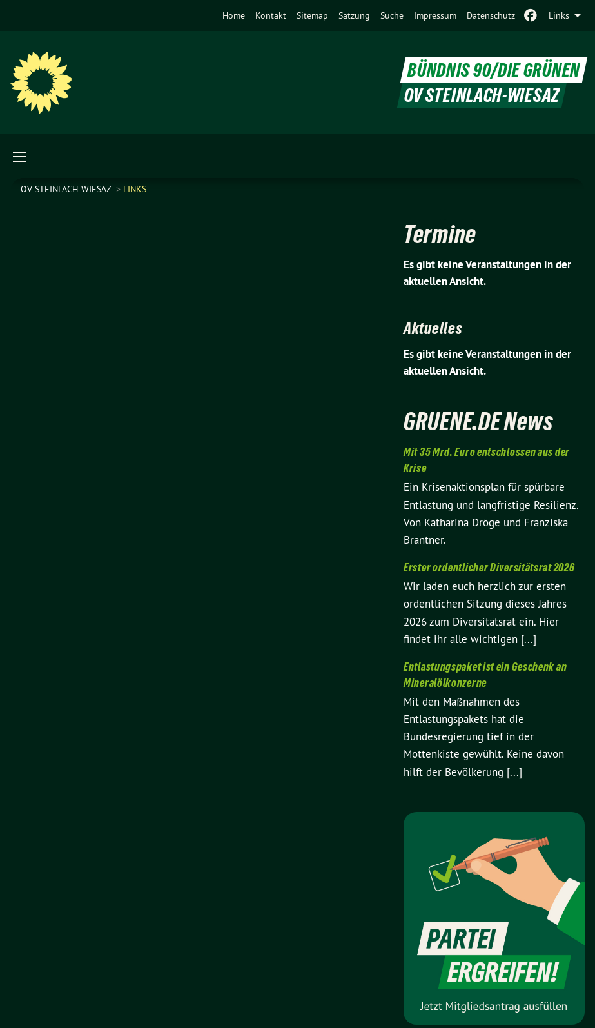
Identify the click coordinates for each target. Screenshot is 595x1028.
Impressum (435, 15)
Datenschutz (491, 15)
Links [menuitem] (559, 15)
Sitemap (312, 15)
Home (233, 15)
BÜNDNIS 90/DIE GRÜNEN (493, 70)
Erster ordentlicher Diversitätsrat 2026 (489, 567)
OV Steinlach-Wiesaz (67, 189)
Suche (392, 15)
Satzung (354, 15)
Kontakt (270, 15)
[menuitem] (233, 15)
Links (134, 189)
